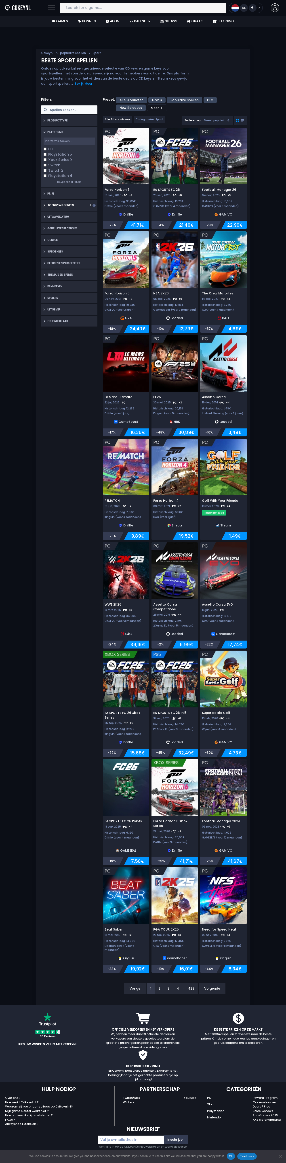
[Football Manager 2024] (223, 812)
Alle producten (131, 100)
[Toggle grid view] (240, 120)
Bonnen (87, 21)
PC (209, 1098)
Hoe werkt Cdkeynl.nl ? (22, 1102)
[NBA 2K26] (174, 282)
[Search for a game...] (143, 8)
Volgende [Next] (212, 988)
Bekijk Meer (84, 83)
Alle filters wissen (117, 119)
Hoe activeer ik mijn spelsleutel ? (29, 1115)
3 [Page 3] (169, 988)
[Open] (51, 8)
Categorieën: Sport (149, 119)
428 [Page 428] (191, 988)
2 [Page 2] (159, 988)
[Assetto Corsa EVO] (223, 595)
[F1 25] (174, 386)
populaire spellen (73, 53)
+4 (228, 299)
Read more (247, 1156)
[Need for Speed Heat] (223, 920)
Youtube (190, 1098)
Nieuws (168, 21)
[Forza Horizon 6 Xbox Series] (174, 812)
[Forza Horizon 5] (126, 282)
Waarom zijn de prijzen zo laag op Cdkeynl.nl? (39, 1106)
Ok (231, 1156)
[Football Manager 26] (223, 178)
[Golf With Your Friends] (223, 489)
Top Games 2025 (265, 1115)
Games (60, 21)
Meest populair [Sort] (217, 120)
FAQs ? (10, 1120)
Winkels (128, 1102)
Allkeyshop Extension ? (21, 1124)
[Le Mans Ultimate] (126, 386)
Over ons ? (13, 1098)
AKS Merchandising (267, 1120)
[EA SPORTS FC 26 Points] (126, 812)
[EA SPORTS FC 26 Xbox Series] (126, 704)
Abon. (113, 21)
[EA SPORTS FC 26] (174, 178)
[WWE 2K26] (126, 595)
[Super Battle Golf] (223, 704)
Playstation (215, 1111)
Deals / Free (261, 1106)
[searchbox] (69, 109)
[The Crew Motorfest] (223, 282)
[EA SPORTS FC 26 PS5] (174, 704)
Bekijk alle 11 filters (69, 182)
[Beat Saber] (126, 920)
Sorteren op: (193, 120)
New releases (131, 107)
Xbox (210, 1104)
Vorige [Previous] (135, 988)
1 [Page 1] (150, 988)
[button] (275, 7)
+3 (130, 299)
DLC (210, 100)
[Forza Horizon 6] (126, 178)
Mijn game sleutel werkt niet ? (27, 1111)
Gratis (195, 21)
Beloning (223, 21)
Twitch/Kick (131, 1098)
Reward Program (265, 1098)
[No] (280, 1156)
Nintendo (214, 1117)
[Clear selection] (94, 205)
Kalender (140, 21)
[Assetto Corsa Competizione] (174, 595)
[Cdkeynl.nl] (7, 8)
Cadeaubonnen (264, 1102)
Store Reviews (263, 1111)
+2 (130, 195)
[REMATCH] (126, 489)
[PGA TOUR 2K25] (174, 920)
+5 (229, 195)
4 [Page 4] (178, 988)
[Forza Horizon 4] (174, 489)
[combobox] (207, 120)
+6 (180, 195)
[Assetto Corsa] (223, 386)
